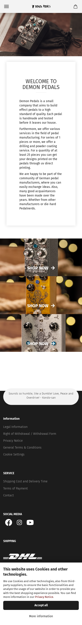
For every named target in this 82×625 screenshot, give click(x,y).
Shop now (37, 305)
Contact (8, 495)
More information (41, 616)
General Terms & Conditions (22, 447)
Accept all (41, 605)
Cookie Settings (14, 454)
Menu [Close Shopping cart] (6, 6)
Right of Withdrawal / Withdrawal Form (29, 434)
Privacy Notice (44, 597)
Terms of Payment (15, 488)
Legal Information (15, 427)
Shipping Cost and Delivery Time (25, 481)
